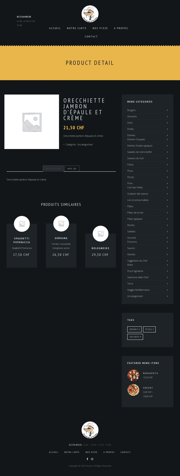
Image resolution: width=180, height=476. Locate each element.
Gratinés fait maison (137, 193)
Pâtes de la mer (135, 212)
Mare (130, 264)
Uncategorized (85, 144)
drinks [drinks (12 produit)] (134, 329)
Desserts (132, 116)
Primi (129, 183)
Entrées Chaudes (136, 139)
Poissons (132, 241)
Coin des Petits (135, 187)
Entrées (131, 135)
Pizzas (130, 177)
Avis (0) (72, 168)
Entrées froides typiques (139, 145)
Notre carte (77, 28)
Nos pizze (100, 28)
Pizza (130, 170)
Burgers (131, 110)
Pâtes (130, 206)
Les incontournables (138, 200)
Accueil (55, 28)
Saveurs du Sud (135, 158)
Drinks (130, 129)
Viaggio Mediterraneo (138, 289)
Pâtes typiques (135, 218)
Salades (131, 231)
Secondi (131, 237)
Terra (130, 283)
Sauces (131, 248)
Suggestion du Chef (137, 260)
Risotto (131, 225)
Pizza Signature (135, 271)
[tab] (53, 169)
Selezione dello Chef (137, 277)
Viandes (131, 254)
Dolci (130, 122)
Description (53, 168)
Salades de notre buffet (139, 152)
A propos (121, 28)
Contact (91, 36)
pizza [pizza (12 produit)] (148, 329)
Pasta (130, 164)
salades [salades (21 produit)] (134, 336)
